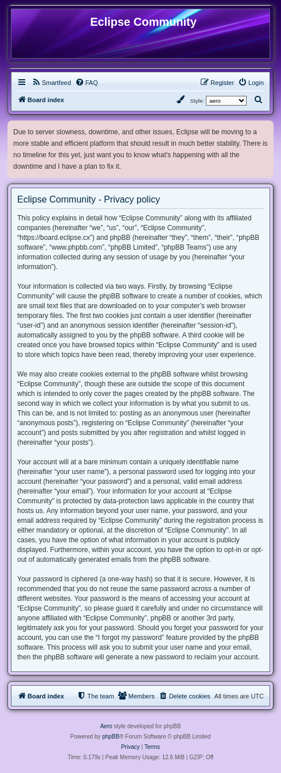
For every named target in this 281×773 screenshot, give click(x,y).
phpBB (110, 736)
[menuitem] (51, 83)
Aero (106, 726)
